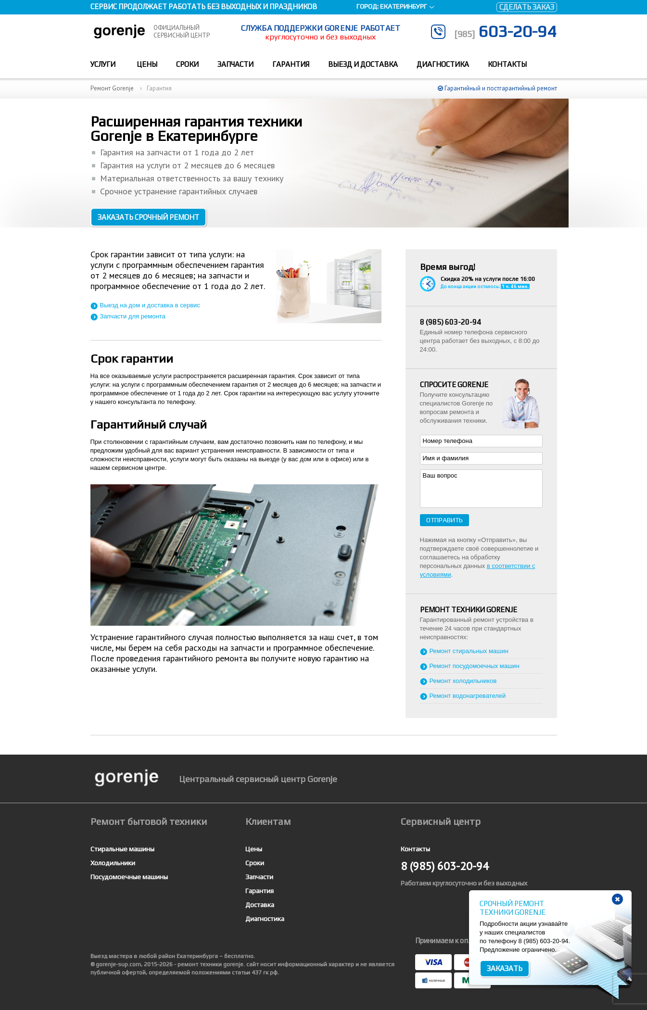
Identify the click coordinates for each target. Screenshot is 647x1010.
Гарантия (290, 64)
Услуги (102, 64)
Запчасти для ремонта (132, 316)
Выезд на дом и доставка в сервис (150, 305)
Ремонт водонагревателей (468, 695)
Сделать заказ (526, 7)
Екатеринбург (403, 6)
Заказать (504, 968)
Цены (147, 64)
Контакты (507, 64)
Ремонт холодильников (463, 680)
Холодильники (112, 863)
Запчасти (235, 64)
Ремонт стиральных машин (469, 651)
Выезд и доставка (363, 64)
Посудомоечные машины (129, 877)
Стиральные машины (122, 849)
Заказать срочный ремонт (148, 217)
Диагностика (443, 64)
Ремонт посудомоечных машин (475, 665)
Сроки (187, 64)
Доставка (259, 905)
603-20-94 (505, 31)
